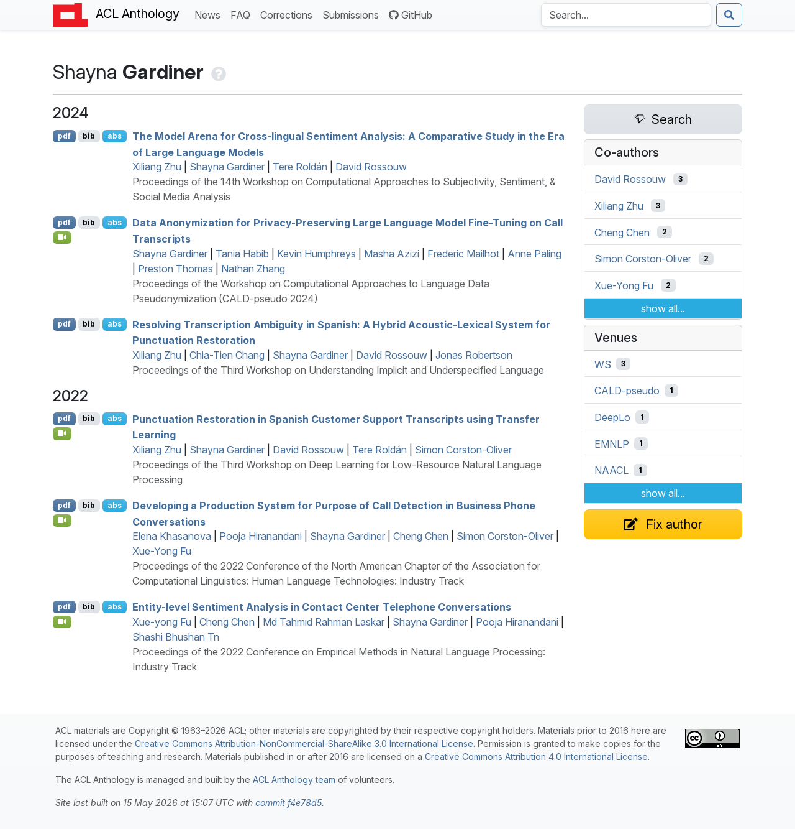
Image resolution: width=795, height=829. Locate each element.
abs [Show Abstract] (114, 136)
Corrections (288, 14)
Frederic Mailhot (463, 254)
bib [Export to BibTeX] (89, 136)
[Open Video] (62, 237)
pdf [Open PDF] (64, 136)
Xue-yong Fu (161, 622)
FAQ (242, 14)
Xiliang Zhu (156, 166)
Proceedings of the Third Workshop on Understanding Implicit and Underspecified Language (338, 370)
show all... (663, 308)
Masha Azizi (391, 254)
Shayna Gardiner (227, 166)
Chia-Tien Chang (227, 355)
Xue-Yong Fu (161, 551)
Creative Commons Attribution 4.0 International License (536, 756)
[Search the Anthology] (626, 15)
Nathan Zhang (253, 268)
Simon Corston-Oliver (463, 449)
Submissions (353, 14)
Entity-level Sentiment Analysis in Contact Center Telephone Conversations (321, 607)
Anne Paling (534, 254)
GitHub (410, 15)
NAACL (611, 470)
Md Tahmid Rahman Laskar (323, 622)
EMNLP (611, 443)
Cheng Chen (420, 536)
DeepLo (612, 417)
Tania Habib (242, 254)
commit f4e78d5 (288, 802)
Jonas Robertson (473, 355)
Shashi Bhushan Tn (175, 637)
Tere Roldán (300, 166)
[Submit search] (729, 15)
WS (602, 364)
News (209, 14)
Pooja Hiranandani (260, 536)
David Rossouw (371, 166)
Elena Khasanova (171, 536)
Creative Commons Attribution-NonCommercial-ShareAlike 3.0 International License (304, 743)
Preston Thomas (175, 268)
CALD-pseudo (627, 390)
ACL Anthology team (294, 779)
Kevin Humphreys (316, 254)
